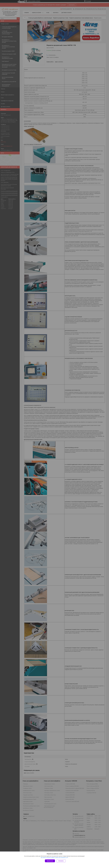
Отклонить (61, 860)
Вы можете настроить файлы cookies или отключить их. (54, 857)
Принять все (50, 860)
